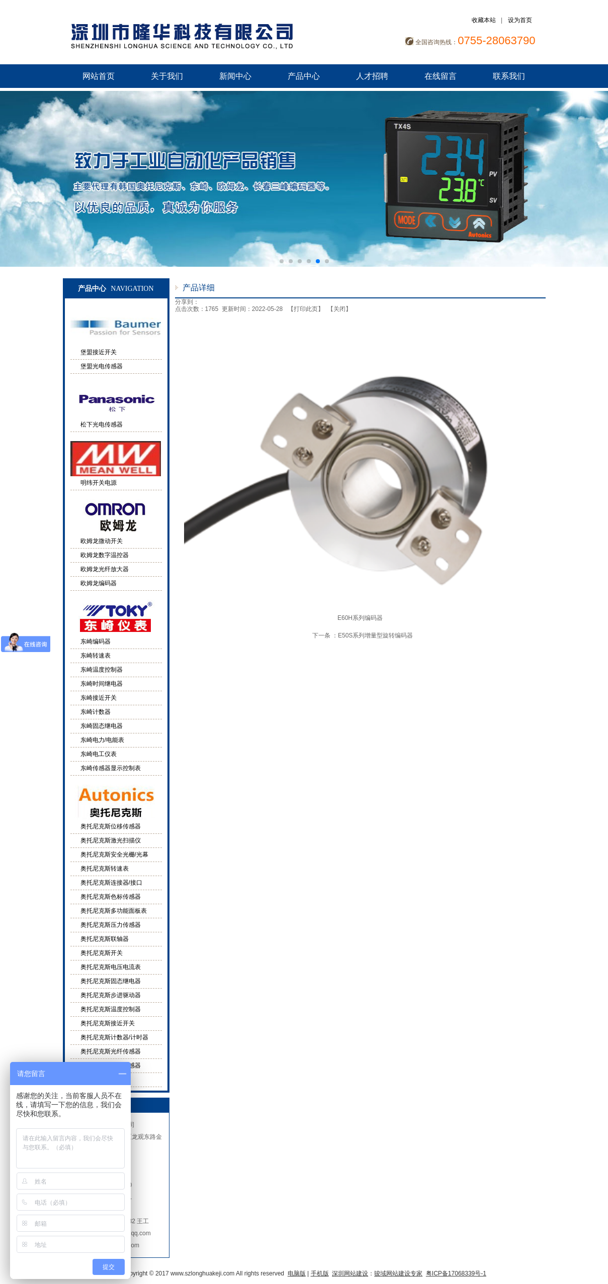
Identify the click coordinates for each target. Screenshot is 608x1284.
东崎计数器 (95, 711)
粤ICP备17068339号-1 (456, 1273)
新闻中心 (235, 76)
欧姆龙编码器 (98, 583)
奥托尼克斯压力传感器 (110, 924)
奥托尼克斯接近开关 (107, 1023)
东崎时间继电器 (101, 683)
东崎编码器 (95, 641)
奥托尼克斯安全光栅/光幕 (114, 854)
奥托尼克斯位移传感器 (110, 826)
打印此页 (306, 308)
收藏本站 (484, 20)
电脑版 (297, 1273)
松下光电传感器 (101, 424)
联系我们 (509, 76)
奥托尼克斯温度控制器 (110, 1009)
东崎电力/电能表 (102, 739)
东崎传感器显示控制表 (110, 768)
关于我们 (167, 76)
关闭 (339, 308)
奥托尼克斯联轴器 (104, 938)
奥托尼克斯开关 (101, 952)
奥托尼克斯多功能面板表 (113, 910)
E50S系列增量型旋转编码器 (375, 635)
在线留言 (440, 76)
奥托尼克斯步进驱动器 (110, 995)
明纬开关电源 (98, 482)
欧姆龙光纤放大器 (104, 569)
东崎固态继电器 (101, 725)
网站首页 (98, 76)
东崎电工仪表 (98, 754)
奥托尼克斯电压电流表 (110, 967)
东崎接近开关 (98, 697)
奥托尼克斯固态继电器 (110, 981)
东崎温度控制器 (101, 669)
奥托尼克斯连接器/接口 (111, 882)
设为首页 (520, 20)
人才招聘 (372, 76)
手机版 (320, 1273)
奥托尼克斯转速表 (104, 868)
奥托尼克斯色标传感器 (110, 896)
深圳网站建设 (350, 1273)
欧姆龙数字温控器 (104, 555)
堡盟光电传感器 (101, 366)
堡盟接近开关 (98, 352)
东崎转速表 (95, 655)
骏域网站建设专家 (398, 1273)
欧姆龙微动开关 (101, 541)
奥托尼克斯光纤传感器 (110, 1051)
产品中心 (304, 76)
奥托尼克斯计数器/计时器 (114, 1037)
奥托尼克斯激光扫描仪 (110, 840)
